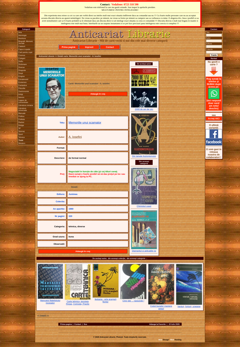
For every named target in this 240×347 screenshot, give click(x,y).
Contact (110, 47)
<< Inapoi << (43, 315)
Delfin (20, 61)
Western (21, 143)
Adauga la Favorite (157, 324)
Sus (85, 324)
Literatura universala (22, 109)
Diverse (21, 67)
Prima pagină (68, 47)
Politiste (21, 119)
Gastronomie (23, 91)
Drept (20, 73)
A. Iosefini (75, 137)
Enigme (21, 76)
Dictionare (22, 64)
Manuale (22, 113)
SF (19, 128)
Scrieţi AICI (214, 118)
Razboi (21, 122)
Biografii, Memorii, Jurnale (25, 42)
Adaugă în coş (97, 94)
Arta (20, 32)
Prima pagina (66, 324)
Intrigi (20, 94)
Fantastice (22, 85)
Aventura (22, 38)
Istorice (21, 97)
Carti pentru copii (25, 52)
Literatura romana (25, 105)
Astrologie (22, 35)
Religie (21, 125)
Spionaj (21, 131)
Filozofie (21, 88)
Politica (21, 116)
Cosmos (21, 55)
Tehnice (21, 137)
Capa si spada (24, 49)
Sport (20, 134)
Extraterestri (23, 79)
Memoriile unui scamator (85, 122)
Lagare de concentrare (23, 101)
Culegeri (21, 58)
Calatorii (21, 46)
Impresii (89, 47)
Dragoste (22, 70)
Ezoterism (22, 82)
